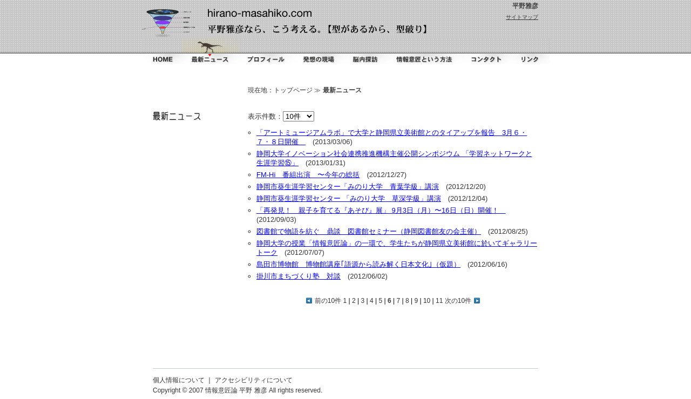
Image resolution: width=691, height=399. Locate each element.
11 (439, 301)
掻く (318, 51)
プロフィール (266, 51)
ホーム (161, 51)
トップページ (293, 90)
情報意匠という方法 (425, 51)
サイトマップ (522, 17)
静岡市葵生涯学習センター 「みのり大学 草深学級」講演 (348, 198)
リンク (529, 51)
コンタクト (484, 51)
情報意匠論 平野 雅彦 (236, 390)
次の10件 (462, 301)
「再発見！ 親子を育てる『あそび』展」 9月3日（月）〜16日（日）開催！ (381, 210)
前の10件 (323, 301)
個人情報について (179, 380)
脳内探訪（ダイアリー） (366, 51)
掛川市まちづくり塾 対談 (298, 276)
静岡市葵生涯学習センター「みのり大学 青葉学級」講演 (347, 186)
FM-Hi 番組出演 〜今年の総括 (308, 175)
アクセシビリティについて (254, 380)
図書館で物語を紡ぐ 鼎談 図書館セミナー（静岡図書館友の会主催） (368, 231)
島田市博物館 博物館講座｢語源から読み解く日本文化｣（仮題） (358, 264)
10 (426, 301)
